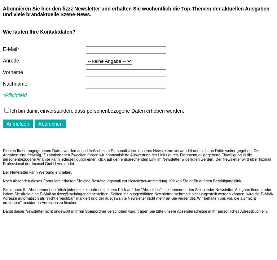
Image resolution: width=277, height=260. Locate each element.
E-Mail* (11, 49)
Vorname (13, 72)
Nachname (15, 84)
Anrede (11, 61)
